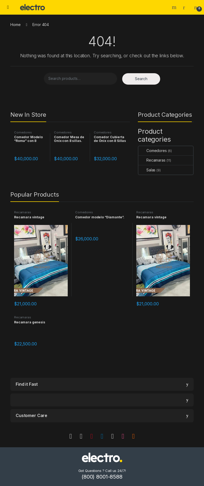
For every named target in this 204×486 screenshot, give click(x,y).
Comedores (23, 132)
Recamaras (151, 160)
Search (175, 7)
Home (15, 24)
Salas (146, 170)
